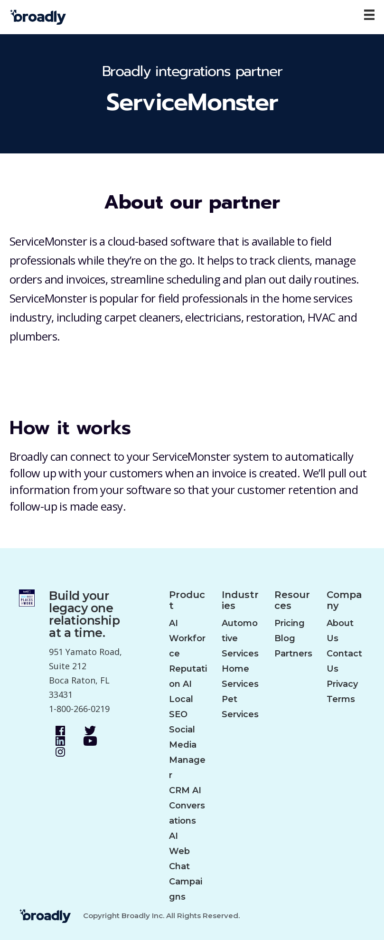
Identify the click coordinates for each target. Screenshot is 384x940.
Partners (293, 653)
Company (344, 600)
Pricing (289, 623)
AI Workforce (187, 638)
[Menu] (369, 14)
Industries (240, 600)
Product (187, 600)
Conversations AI (187, 820)
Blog (284, 638)
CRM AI (185, 790)
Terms (341, 699)
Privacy (342, 684)
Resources (292, 600)
